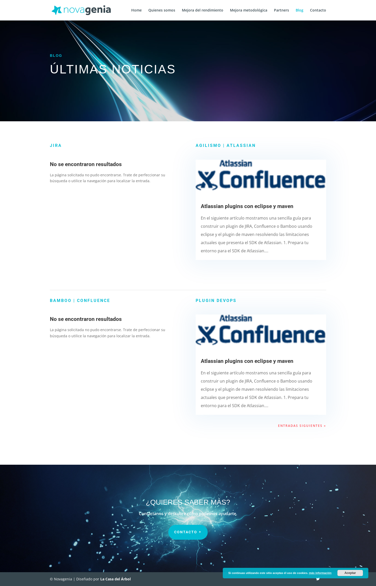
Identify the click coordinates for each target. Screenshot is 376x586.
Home (136, 10)
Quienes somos (161, 10)
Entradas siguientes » (302, 426)
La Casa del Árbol (115, 579)
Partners (281, 10)
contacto (185, 532)
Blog (299, 10)
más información (320, 572)
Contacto (318, 10)
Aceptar (350, 573)
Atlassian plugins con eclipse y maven (247, 206)
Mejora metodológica (248, 10)
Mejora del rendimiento (202, 10)
